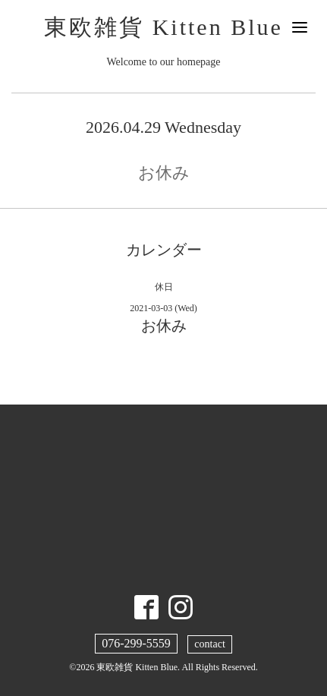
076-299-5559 (136, 643)
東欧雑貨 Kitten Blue (163, 26)
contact (209, 644)
